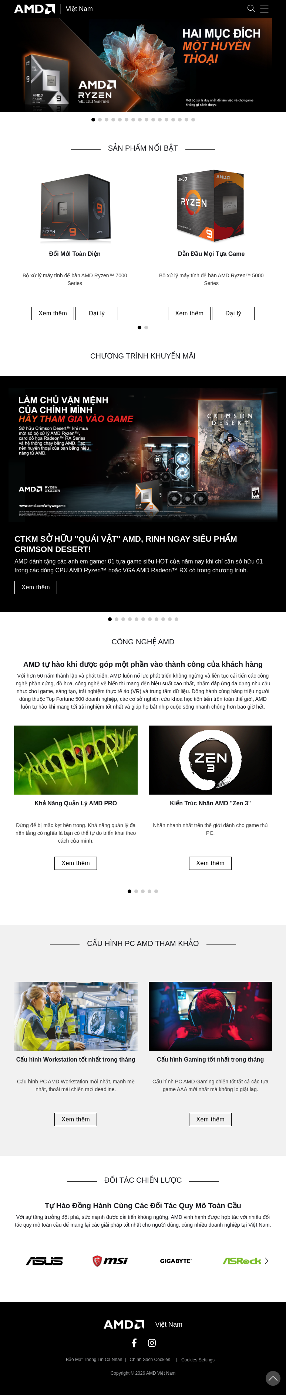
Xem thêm (53, 313)
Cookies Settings (198, 1361)
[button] (251, 9)
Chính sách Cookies (150, 1360)
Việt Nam (79, 9)
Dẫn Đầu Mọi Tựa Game (211, 254)
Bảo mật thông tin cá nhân (94, 1360)
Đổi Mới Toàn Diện (75, 254)
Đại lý (97, 313)
